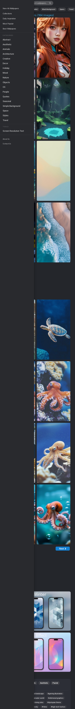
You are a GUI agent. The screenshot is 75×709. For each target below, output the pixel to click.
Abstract (14, 9)
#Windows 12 (10, 694)
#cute (22, 694)
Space (60, 9)
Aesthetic (44, 683)
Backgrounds (30, 683)
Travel (68, 9)
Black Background (47, 9)
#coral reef (38, 704)
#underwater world (39, 699)
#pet (28, 704)
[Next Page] (63, 549)
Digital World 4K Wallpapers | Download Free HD (14, 4)
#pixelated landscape (38, 694)
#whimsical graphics (13, 704)
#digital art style (11, 699)
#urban (25, 699)
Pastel (55, 683)
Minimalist (34, 9)
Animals (24, 9)
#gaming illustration (59, 694)
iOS (18, 683)
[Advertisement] (36, 281)
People (8, 688)
